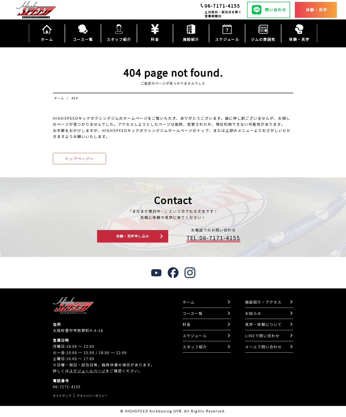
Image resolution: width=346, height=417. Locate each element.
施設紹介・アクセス (263, 302)
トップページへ (79, 158)
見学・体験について (263, 324)
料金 (187, 324)
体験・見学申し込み (132, 236)
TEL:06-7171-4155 (213, 238)
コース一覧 (193, 313)
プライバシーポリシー (92, 396)
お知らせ (253, 313)
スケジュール (195, 336)
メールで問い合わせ (263, 347)
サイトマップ (62, 396)
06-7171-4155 (222, 5)
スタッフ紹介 (195, 347)
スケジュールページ (87, 371)
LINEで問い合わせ (262, 336)
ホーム (189, 302)
